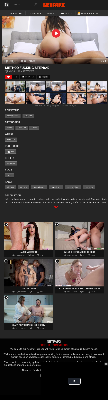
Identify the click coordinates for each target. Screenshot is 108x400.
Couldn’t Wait (28, 288)
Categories (35, 13)
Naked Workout (28, 252)
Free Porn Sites (89, 13)
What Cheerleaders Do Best (79, 252)
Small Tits (22, 128)
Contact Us (66, 13)
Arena (50, 13)
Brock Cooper (12, 116)
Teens (34, 128)
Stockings (89, 187)
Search (6, 5)
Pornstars (16, 13)
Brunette (23, 187)
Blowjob (10, 187)
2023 (9, 175)
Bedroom (11, 140)
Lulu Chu (28, 116)
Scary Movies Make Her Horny (28, 325)
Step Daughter (72, 187)
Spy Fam (10, 151)
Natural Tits (55, 187)
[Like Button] (8, 77)
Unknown (11, 163)
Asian (9, 128)
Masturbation (39, 187)
